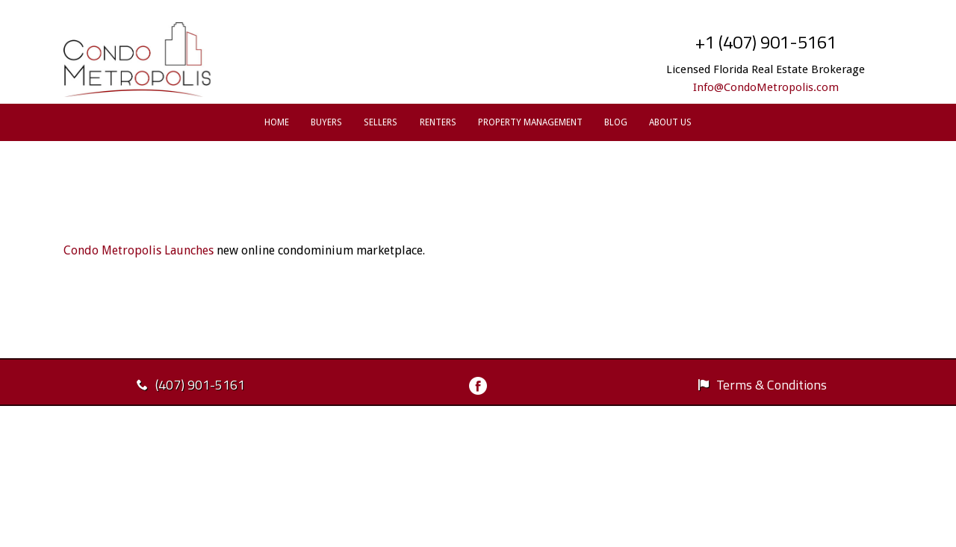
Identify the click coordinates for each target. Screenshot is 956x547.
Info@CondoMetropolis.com (766, 87)
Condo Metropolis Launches (138, 250)
